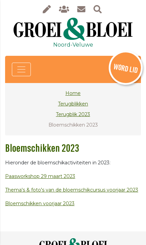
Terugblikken (73, 104)
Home (73, 93)
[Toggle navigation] (21, 69)
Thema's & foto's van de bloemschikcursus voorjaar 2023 (71, 190)
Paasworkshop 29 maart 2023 (40, 176)
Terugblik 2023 (73, 114)
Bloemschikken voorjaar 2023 (40, 203)
